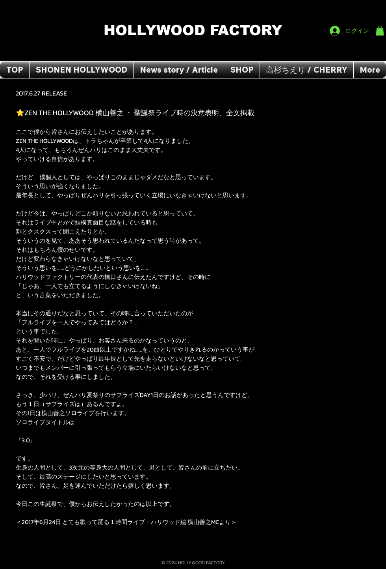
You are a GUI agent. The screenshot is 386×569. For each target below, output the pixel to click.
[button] (380, 31)
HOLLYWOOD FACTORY (195, 30)
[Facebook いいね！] (369, 8)
